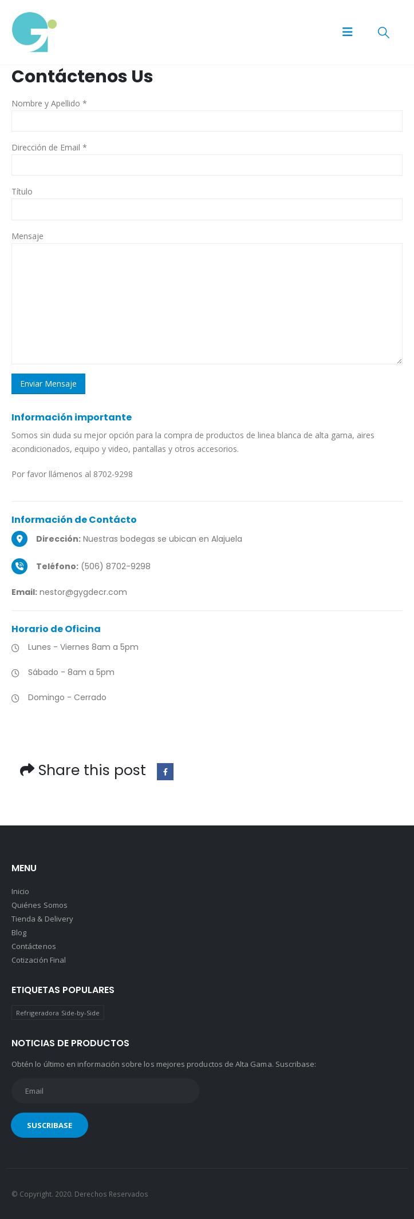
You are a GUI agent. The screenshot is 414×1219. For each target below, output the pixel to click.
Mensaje (27, 236)
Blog (18, 932)
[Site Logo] (34, 32)
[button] (347, 32)
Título (22, 191)
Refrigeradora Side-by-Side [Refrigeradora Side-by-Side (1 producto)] (58, 1012)
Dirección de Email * (49, 147)
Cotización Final (38, 960)
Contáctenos (33, 946)
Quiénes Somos (39, 905)
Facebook (165, 771)
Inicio (20, 891)
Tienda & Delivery (42, 919)
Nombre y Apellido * (49, 103)
